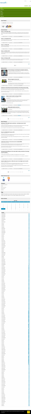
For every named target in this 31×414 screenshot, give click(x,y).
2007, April (3, 392)
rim (22, 195)
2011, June (3, 325)
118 (28, 340)
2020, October (3, 244)
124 (28, 324)
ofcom (24, 195)
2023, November (3, 216)
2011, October (3, 320)
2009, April (3, 360)
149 (28, 352)
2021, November (3, 232)
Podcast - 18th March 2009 (5, 50)
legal (6, 195)
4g (11, 195)
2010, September (3, 337)
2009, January (3, 364)
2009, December (3, 349)
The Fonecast (5, 36)
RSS (29, 117)
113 (28, 336)
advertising (17, 195)
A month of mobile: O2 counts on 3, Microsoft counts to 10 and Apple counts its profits (14, 161)
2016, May (3, 256)
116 (28, 332)
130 (28, 320)
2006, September (3, 401)
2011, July (3, 324)
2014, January (3, 284)
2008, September (3, 369)
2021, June (3, 236)
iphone (14, 195)
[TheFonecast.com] (3, 2)
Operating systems (3, 188)
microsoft (9, 195)
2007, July (3, 388)
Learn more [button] (3, 412)
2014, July (3, 276)
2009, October (3, 352)
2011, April (3, 328)
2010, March (3, 345)
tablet (19, 195)
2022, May (3, 224)
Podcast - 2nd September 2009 (6, 38)
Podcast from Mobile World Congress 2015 (7, 132)
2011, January (3, 332)
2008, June (3, 373)
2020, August (3, 247)
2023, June (3, 220)
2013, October (3, 288)
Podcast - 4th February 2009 (5, 58)
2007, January (3, 396)
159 (28, 356)
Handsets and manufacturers (4, 184)
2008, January (3, 380)
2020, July (3, 248)
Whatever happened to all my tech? (13, 79)
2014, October (3, 272)
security (5, 195)
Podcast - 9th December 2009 (5, 31)
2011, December (3, 317)
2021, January (3, 240)
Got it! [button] (28, 412)
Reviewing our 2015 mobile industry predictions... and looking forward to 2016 (13, 123)
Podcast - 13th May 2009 (5, 44)
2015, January (3, 268)
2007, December (3, 381)
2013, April (3, 296)
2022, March (3, 227)
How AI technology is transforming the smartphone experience (18, 69)
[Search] (27, 1)
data (20, 195)
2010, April (3, 344)
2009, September (3, 353)
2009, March (3, 361)
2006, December (3, 397)
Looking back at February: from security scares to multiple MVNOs (11, 141)
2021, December (3, 231)
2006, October (3, 400)
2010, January (3, 348)
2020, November (3, 243)
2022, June (3, 223)
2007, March (3, 393)
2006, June (3, 405)
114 (28, 344)
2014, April (3, 280)
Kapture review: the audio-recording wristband (13, 96)
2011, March (3, 329)
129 (28, 316)
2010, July (3, 340)
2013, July (3, 292)
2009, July (3, 356)
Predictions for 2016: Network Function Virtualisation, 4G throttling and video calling (14, 87)
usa (12, 195)
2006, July (3, 404)
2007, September (3, 385)
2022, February (3, 228)
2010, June (3, 341)
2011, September (3, 321)
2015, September (3, 264)
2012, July (3, 308)
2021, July (3, 235)
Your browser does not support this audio (7, 23)
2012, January (3, 316)
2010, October (3, 336)
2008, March (3, 377)
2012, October (3, 304)
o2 (10, 195)
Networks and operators (3, 187)
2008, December (3, 365)
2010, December (3, 333)
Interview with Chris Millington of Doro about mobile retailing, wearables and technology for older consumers (15, 152)
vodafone (2, 195)
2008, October (3, 368)
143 (28, 348)
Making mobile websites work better (13, 107)
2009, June (3, 357)
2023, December (3, 215)
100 (28, 312)
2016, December (3, 252)
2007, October (3, 384)
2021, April (3, 239)
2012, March (3, 313)
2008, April (3, 376)
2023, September (3, 219)
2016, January (3, 260)
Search (30, 1)
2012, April (3, 312)
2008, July (3, 372)
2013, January (3, 300)
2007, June (3, 389)
